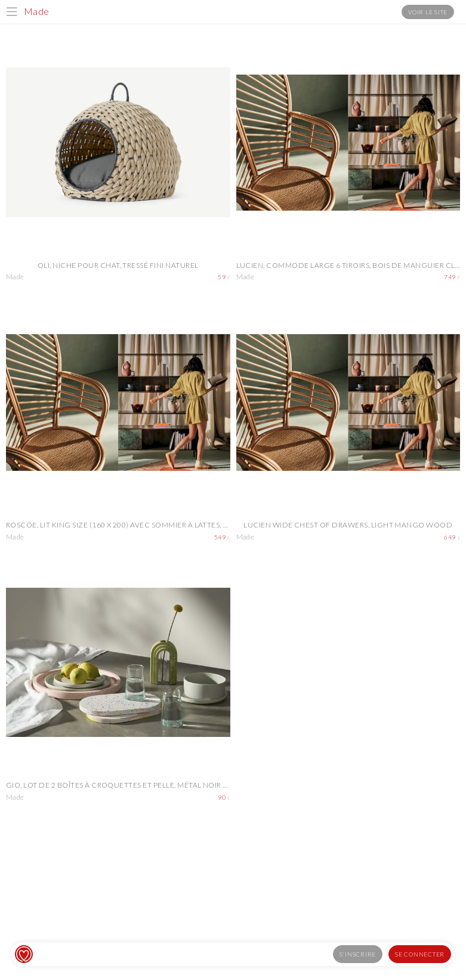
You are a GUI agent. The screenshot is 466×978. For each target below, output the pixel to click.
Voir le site (428, 12)
